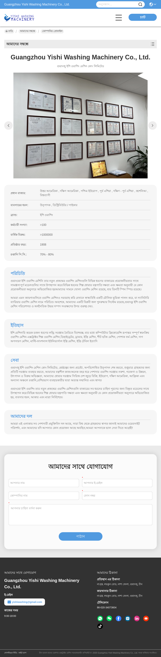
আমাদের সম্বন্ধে (27, 31)
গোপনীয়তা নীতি (10, 653)
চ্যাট (142, 17)
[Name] (140, 4)
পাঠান (80, 536)
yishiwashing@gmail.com (24, 602)
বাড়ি (9, 31)
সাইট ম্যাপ (22, 653)
